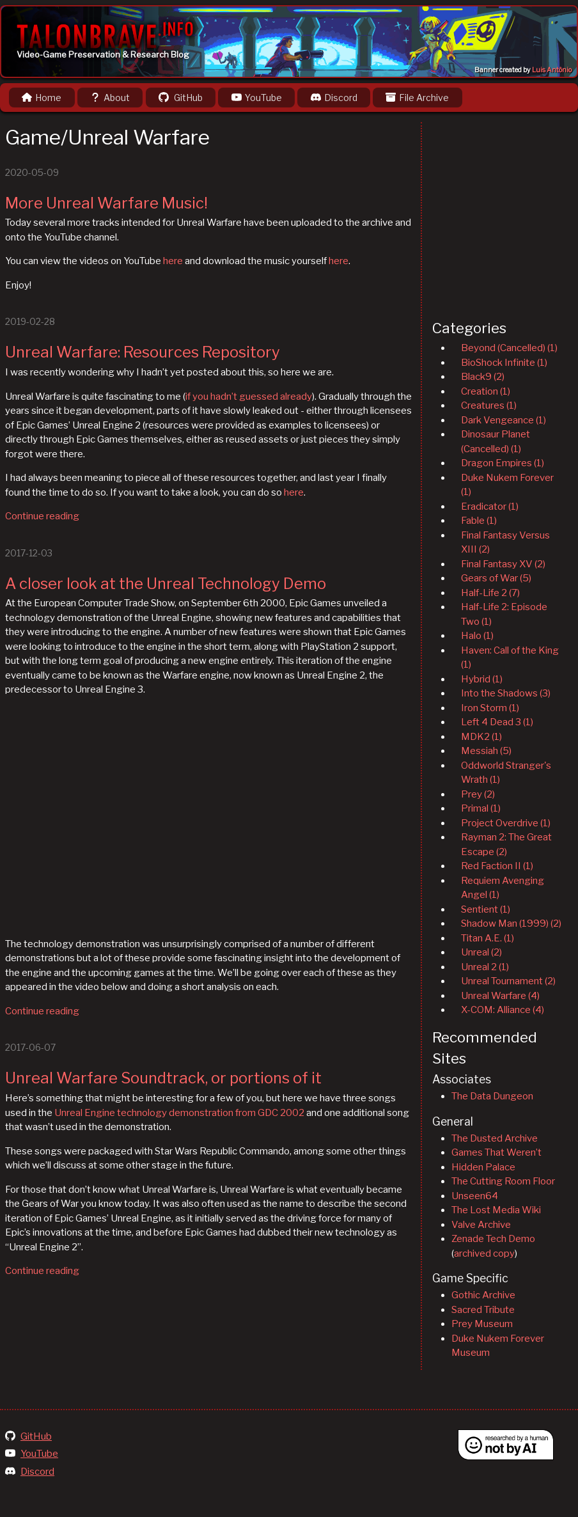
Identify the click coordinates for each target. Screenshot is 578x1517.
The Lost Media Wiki (496, 1210)
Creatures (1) (489, 405)
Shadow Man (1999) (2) (511, 923)
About (110, 97)
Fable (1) (479, 520)
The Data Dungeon (492, 1096)
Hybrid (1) (482, 679)
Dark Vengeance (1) (503, 420)
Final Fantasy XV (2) (503, 564)
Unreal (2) (481, 952)
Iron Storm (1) (490, 708)
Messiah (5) (486, 751)
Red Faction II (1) (497, 866)
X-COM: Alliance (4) (502, 1010)
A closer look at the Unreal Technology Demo (165, 583)
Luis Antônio (552, 70)
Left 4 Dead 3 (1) (497, 722)
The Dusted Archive (494, 1138)
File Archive (417, 97)
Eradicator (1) (490, 506)
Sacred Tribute (483, 1310)
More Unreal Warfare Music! (106, 203)
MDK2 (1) (481, 737)
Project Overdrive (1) (506, 823)
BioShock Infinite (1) (504, 362)
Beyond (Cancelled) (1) (509, 348)
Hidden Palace (483, 1167)
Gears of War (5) (496, 578)
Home (41, 97)
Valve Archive (481, 1224)
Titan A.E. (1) (487, 938)
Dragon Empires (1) (502, 463)
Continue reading (42, 516)
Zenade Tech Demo (493, 1239)
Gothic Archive (483, 1295)
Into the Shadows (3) (506, 693)
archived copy (484, 1253)
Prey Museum (482, 1324)
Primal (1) (481, 808)
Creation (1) (485, 391)
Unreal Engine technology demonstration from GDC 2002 (179, 1113)
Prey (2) (478, 794)
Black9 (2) (482, 376)
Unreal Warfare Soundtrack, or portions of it (163, 1078)
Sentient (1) (485, 909)
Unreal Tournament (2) (508, 981)
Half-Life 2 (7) (490, 593)
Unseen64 (474, 1196)
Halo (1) (477, 635)
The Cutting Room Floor (503, 1181)
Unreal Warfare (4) (500, 996)
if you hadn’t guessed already (248, 396)
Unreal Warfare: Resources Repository (142, 352)
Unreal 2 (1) (485, 967)
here (173, 261)
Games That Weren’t (496, 1152)
